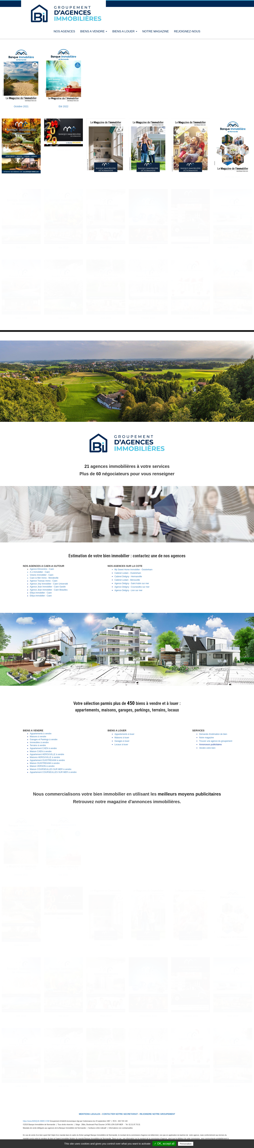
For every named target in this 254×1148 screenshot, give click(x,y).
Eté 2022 (63, 106)
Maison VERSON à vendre (42, 766)
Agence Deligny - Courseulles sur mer (132, 587)
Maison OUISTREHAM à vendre (45, 763)
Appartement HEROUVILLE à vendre (47, 754)
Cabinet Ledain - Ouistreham (128, 573)
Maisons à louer (122, 737)
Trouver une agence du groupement (215, 741)
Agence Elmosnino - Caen (42, 569)
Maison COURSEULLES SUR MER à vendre (50, 769)
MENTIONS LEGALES (89, 1114)
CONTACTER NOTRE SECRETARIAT (120, 1114)
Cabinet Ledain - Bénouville (127, 580)
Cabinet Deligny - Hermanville (128, 576)
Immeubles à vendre (39, 742)
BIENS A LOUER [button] (124, 31)
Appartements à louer (124, 734)
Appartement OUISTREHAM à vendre (47, 760)
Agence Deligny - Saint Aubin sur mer (132, 583)
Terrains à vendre (38, 745)
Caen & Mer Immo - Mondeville (44, 578)
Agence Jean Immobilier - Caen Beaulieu (48, 590)
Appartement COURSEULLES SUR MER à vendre (53, 772)
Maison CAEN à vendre (40, 751)
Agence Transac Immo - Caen (43, 581)
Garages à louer (122, 741)
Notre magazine (206, 737)
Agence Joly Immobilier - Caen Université (49, 584)
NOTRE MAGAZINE (155, 31)
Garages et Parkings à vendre (43, 739)
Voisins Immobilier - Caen (41, 575)
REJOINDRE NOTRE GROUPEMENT (157, 1114)
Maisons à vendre (38, 736)
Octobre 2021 (21, 106)
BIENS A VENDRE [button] (93, 31)
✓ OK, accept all (164, 1143)
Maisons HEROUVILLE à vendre (45, 757)
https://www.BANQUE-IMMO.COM (36, 1121)
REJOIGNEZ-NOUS (187, 31)
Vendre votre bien (207, 748)
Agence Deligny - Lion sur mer (128, 590)
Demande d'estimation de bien (213, 734)
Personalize (186, 1143)
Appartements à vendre (40, 733)
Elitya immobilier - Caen (41, 593)
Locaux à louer (121, 744)
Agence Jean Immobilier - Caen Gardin (48, 587)
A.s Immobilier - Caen (40, 572)
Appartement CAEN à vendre (43, 748)
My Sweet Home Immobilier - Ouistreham (133, 569)
